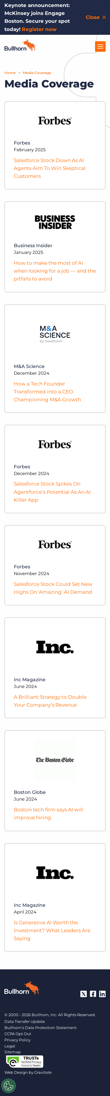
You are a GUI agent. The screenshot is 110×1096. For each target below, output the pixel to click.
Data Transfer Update (24, 1021)
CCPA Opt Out (17, 1033)
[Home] (20, 49)
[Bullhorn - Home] (22, 989)
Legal (9, 1046)
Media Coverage (37, 72)
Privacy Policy (17, 1039)
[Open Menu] (100, 46)
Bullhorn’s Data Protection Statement (40, 1027)
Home (10, 72)
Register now (39, 29)
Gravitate (43, 1072)
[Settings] (8, 1085)
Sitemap (12, 1051)
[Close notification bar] (96, 17)
